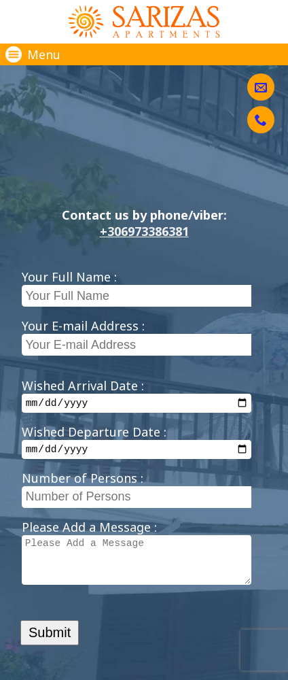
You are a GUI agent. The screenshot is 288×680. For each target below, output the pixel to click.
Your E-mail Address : (83, 326)
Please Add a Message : (89, 531)
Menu (32, 54)
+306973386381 (144, 231)
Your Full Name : (69, 277)
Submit (50, 648)
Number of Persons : (82, 482)
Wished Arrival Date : (83, 385)
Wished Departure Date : (94, 434)
